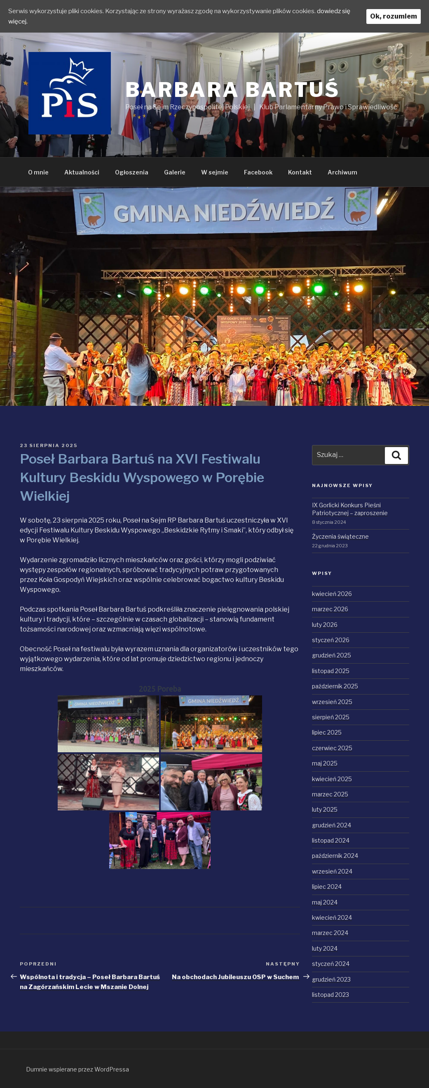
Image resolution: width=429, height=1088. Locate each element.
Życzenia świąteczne (340, 536)
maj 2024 (325, 902)
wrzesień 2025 (332, 701)
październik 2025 (335, 686)
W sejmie (214, 172)
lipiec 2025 (327, 732)
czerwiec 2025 (332, 747)
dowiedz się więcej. (37, 21)
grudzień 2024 (331, 825)
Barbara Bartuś (232, 90)
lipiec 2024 (327, 886)
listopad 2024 (330, 840)
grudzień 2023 (331, 979)
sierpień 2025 (330, 717)
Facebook (258, 172)
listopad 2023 (330, 994)
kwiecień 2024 (332, 917)
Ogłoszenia (131, 172)
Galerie (174, 172)
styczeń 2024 (330, 963)
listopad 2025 (330, 670)
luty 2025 (325, 809)
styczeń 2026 (330, 639)
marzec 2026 (330, 608)
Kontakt (300, 172)
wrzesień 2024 (332, 871)
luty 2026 (325, 624)
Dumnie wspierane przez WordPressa (77, 1069)
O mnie (38, 172)
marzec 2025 (330, 794)
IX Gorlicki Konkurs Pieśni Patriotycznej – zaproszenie (350, 509)
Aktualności (81, 172)
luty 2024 (325, 948)
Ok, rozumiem (393, 16)
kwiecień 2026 (332, 593)
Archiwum (342, 172)
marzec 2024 (330, 932)
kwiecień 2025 (332, 778)
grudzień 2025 (331, 655)
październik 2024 (335, 855)
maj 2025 (325, 763)
